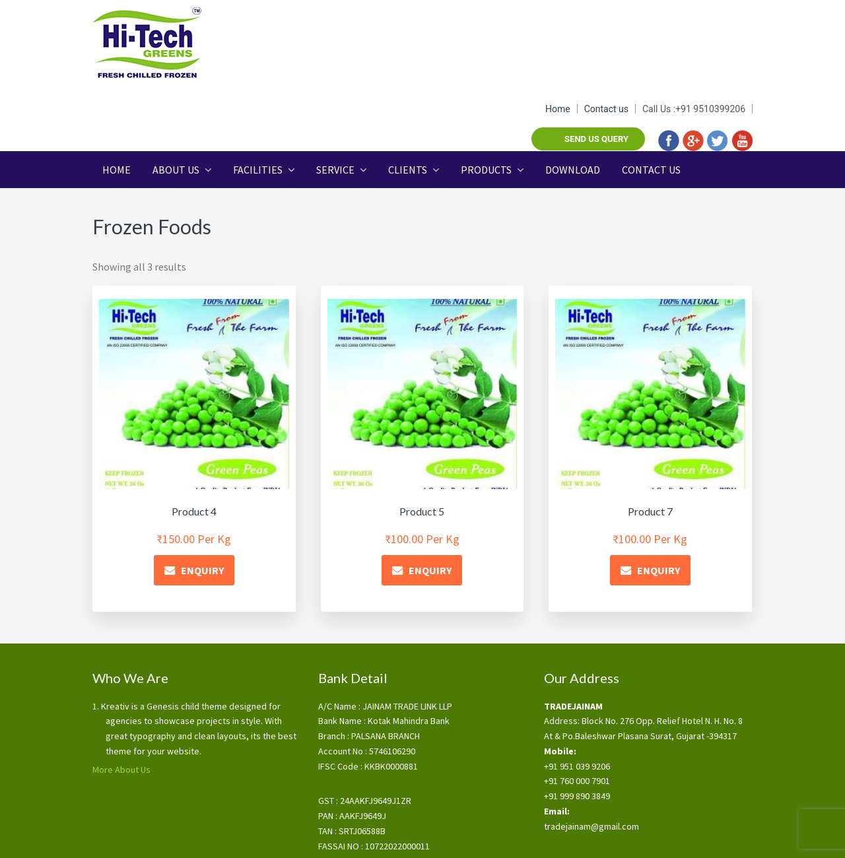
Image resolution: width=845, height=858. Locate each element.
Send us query (596, 52)
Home (557, 22)
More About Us (121, 704)
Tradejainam (158, 43)
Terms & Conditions (353, 837)
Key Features (424, 837)
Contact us (606, 22)
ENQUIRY (202, 505)
